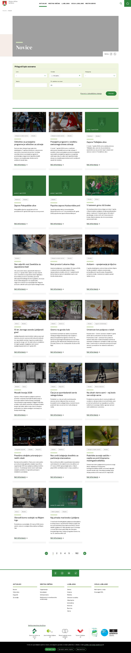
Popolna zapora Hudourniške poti (65, 205)
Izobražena (70, 603)
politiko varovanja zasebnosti (94, 645)
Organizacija (43, 589)
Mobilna (69, 595)
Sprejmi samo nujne (66, 649)
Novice (15, 589)
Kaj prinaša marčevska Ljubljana (64, 517)
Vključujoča (70, 600)
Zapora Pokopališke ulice (25, 205)
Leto (17, 72)
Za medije (16, 597)
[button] (91, 93)
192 (76, 553)
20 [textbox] (51, 85)
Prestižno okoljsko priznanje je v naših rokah (28, 456)
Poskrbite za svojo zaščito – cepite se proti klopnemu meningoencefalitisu (99, 458)
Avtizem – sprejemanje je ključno (101, 264)
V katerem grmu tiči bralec (99, 205)
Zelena (69, 589)
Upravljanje (43, 592)
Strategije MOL (98, 592)
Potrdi (111, 93)
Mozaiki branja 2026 (23, 392)
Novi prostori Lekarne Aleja (62, 264)
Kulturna (69, 605)
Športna (69, 608)
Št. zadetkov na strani (56, 81)
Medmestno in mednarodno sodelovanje (48, 598)
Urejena (69, 592)
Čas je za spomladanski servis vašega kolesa (63, 393)
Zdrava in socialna (72, 597)
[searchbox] (60, 75)
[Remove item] (52, 75)
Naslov (18, 81)
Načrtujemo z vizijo (100, 589)
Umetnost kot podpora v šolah (100, 329)
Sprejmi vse (50, 649)
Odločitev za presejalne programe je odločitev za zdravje (28, 143)
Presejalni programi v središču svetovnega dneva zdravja (63, 143)
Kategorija (88, 72)
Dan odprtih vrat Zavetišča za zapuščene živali (27, 265)
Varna (69, 611)
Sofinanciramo (44, 595)
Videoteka (16, 592)
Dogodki (15, 595)
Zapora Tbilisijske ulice (96, 142)
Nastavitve (81, 649)
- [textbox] (16, 76)
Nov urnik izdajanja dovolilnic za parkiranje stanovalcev (64, 456)
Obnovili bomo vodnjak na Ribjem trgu (29, 518)
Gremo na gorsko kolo (60, 329)
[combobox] (31, 75)
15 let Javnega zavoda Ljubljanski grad (29, 331)
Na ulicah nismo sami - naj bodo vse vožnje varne (101, 393)
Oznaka (53, 72)
